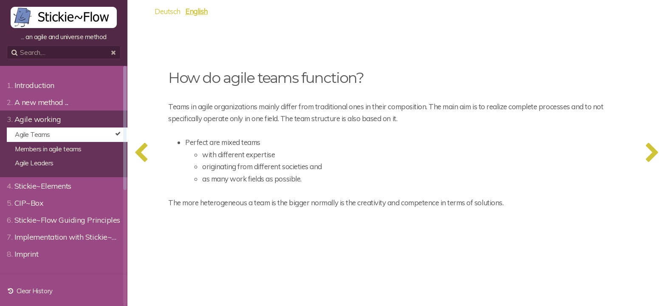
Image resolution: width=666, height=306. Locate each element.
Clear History (30, 291)
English (196, 11)
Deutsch (168, 11)
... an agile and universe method (64, 24)
